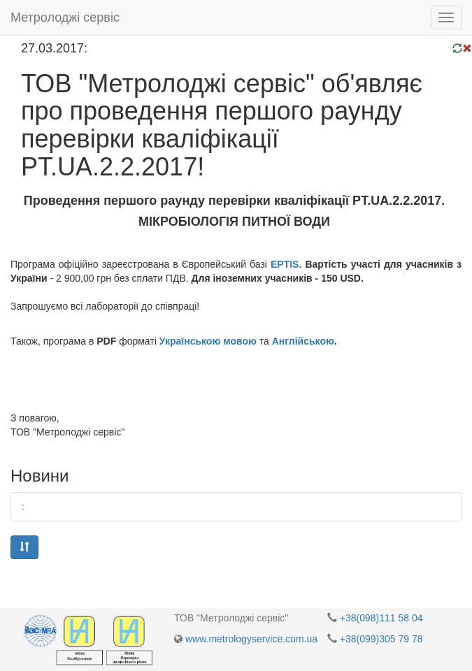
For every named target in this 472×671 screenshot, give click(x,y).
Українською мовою (208, 341)
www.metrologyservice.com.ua (251, 638)
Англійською (303, 341)
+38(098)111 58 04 (381, 617)
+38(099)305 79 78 (381, 638)
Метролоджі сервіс (65, 17)
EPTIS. (286, 264)
